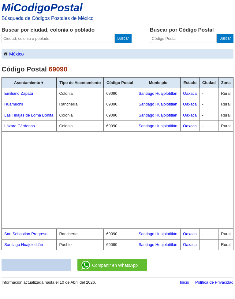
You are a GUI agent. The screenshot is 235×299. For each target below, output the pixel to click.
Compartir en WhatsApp (109, 265)
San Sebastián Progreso (25, 234)
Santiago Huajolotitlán (23, 244)
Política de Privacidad (214, 282)
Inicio (184, 282)
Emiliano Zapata (18, 93)
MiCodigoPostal (42, 7)
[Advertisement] (117, 180)
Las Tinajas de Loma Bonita (28, 115)
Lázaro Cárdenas (19, 126)
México (13, 53)
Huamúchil (13, 104)
